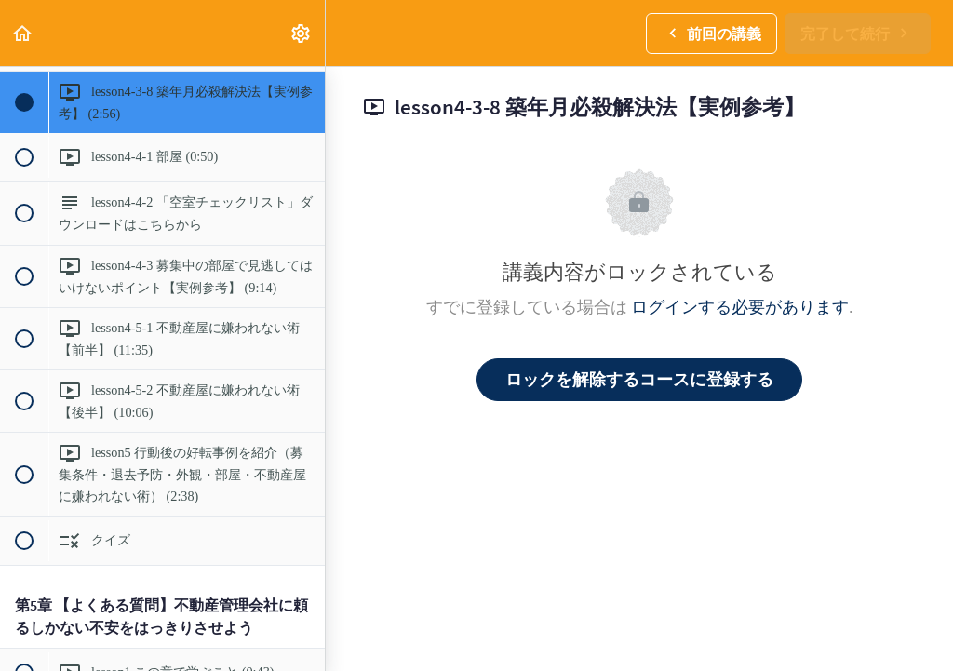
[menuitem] (301, 33)
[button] (23, 33)
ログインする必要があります (740, 306)
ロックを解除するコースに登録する (639, 379)
